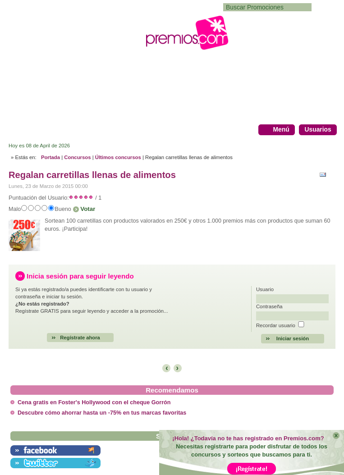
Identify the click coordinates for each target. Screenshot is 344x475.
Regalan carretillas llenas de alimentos (92, 175)
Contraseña (269, 306)
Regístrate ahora (80, 337)
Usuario (265, 289)
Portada (50, 157)
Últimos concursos (118, 157)
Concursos (77, 157)
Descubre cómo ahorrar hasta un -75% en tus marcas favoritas (102, 413)
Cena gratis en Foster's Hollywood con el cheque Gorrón (94, 402)
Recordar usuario (275, 325)
